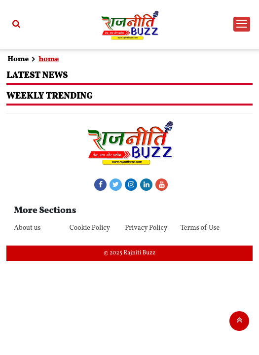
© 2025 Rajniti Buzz (129, 253)
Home (18, 59)
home (48, 59)
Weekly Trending (49, 96)
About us (27, 228)
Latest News (37, 76)
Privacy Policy (146, 228)
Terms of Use (200, 228)
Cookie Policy (90, 228)
